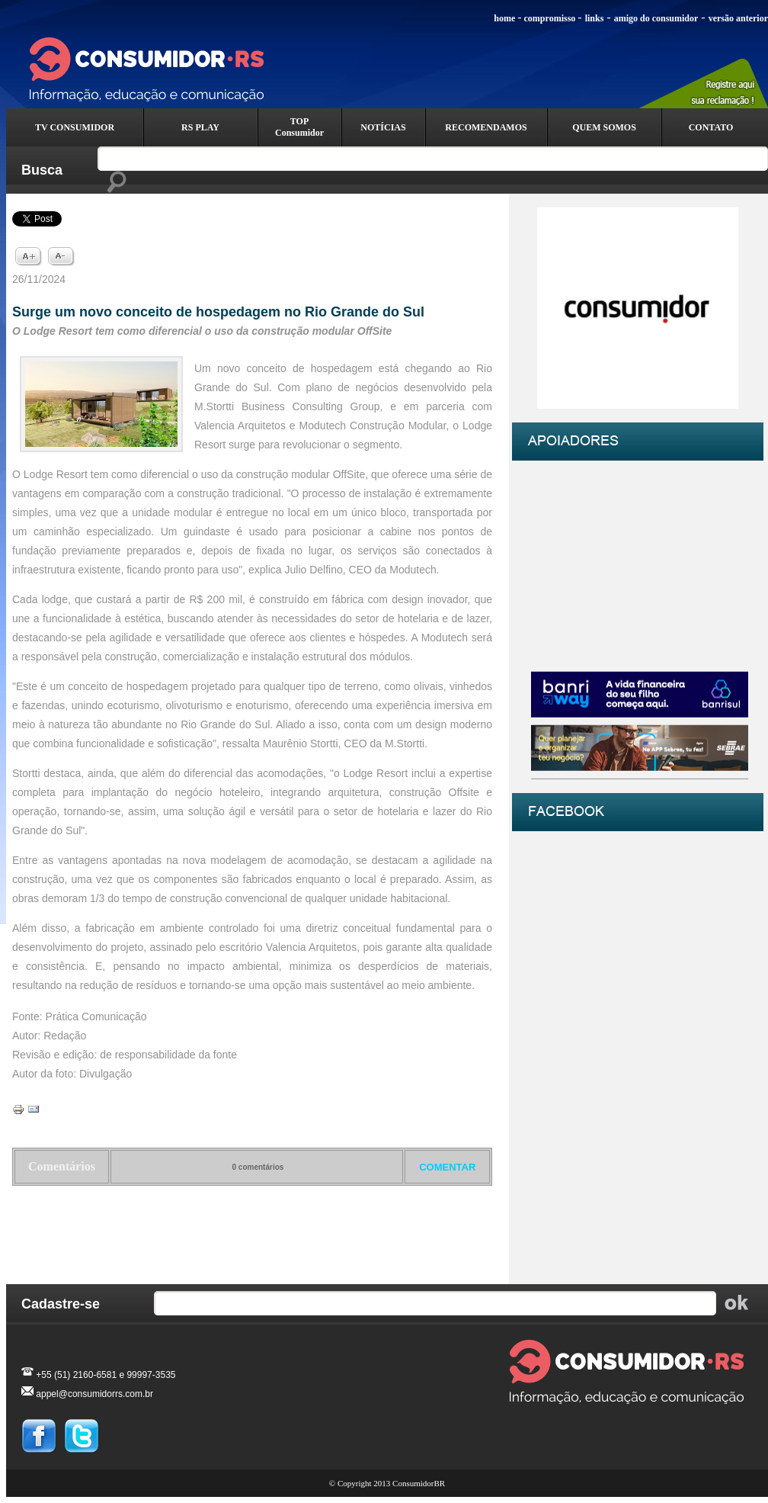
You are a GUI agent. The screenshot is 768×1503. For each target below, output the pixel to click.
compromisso (550, 18)
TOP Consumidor (299, 127)
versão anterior (738, 18)
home (504, 18)
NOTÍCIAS (382, 127)
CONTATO (711, 127)
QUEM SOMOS (604, 127)
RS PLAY (200, 127)
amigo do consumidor (656, 18)
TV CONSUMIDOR (74, 127)
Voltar (252, 1225)
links (594, 18)
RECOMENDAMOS (485, 127)
